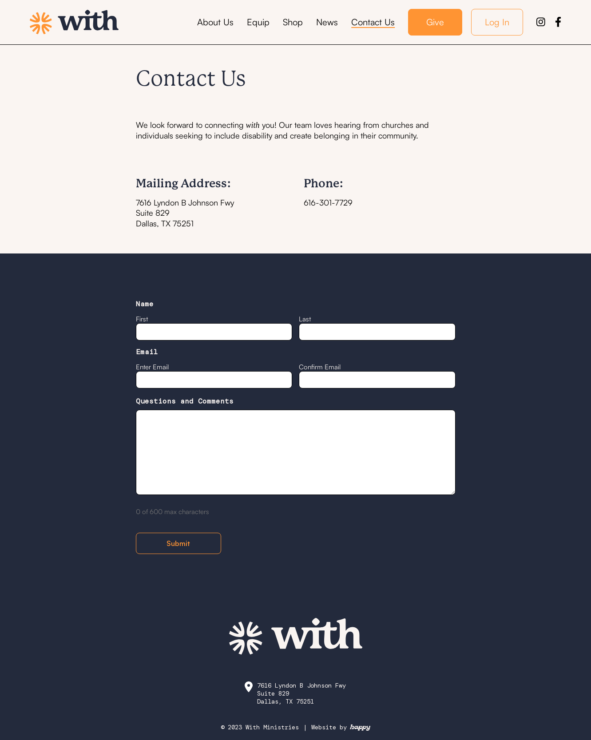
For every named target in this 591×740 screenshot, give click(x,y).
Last (305, 319)
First (142, 319)
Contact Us (373, 22)
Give (435, 22)
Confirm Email (320, 367)
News (327, 22)
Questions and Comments (185, 401)
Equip (258, 22)
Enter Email (152, 367)
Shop (293, 22)
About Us (215, 22)
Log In (497, 22)
